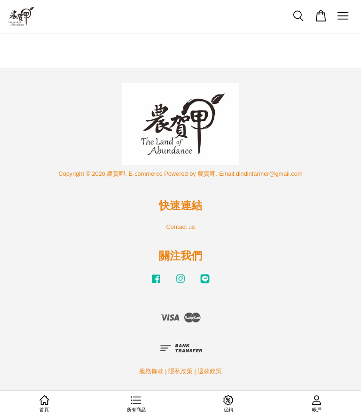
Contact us (180, 226)
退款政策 (209, 371)
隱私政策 (180, 371)
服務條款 (151, 371)
